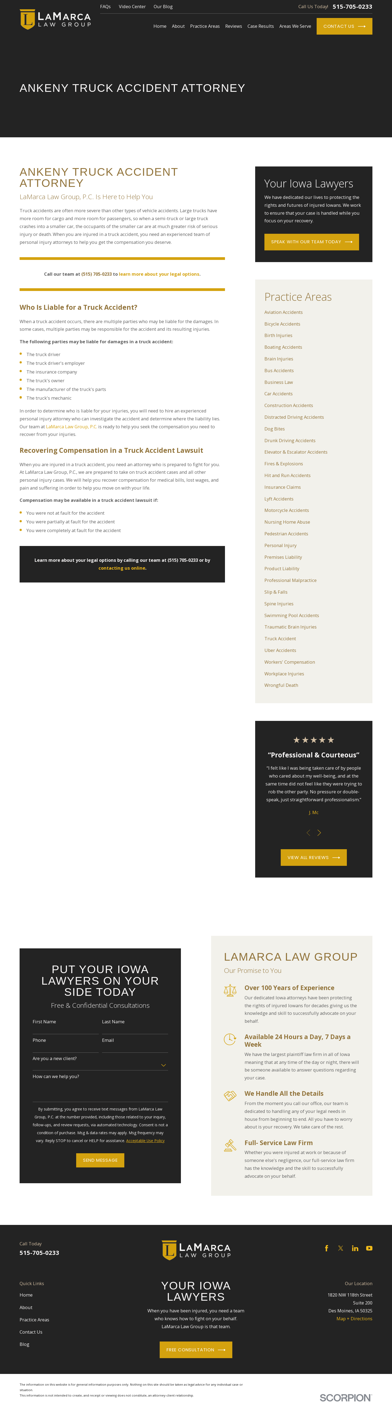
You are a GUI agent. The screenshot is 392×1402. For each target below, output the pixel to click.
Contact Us (344, 26)
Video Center (132, 6)
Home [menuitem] (159, 26)
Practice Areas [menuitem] (205, 26)
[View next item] (319, 833)
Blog (24, 1344)
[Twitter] (341, 1248)
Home (26, 1295)
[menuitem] (313, 312)
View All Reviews (314, 857)
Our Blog (163, 6)
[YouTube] (369, 1248)
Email (99, 1040)
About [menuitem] (178, 26)
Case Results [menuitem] (261, 26)
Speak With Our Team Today (312, 242)
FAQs (105, 6)
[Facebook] (326, 1248)
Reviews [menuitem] (233, 26)
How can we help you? (47, 1076)
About (26, 1307)
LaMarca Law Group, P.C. (71, 426)
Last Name (104, 1021)
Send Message (91, 1160)
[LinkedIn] (355, 1248)
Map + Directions (354, 1318)
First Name (35, 1021)
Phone (30, 1040)
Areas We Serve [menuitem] (295, 26)
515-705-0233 (352, 7)
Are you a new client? (46, 1058)
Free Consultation (196, 1350)
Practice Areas (34, 1319)
